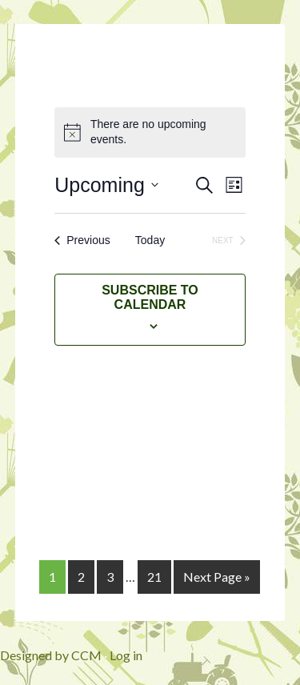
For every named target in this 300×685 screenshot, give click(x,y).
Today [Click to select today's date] (150, 240)
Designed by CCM (51, 655)
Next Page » (216, 576)
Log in (126, 655)
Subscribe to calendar (150, 297)
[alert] (150, 132)
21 (154, 576)
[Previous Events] (82, 240)
